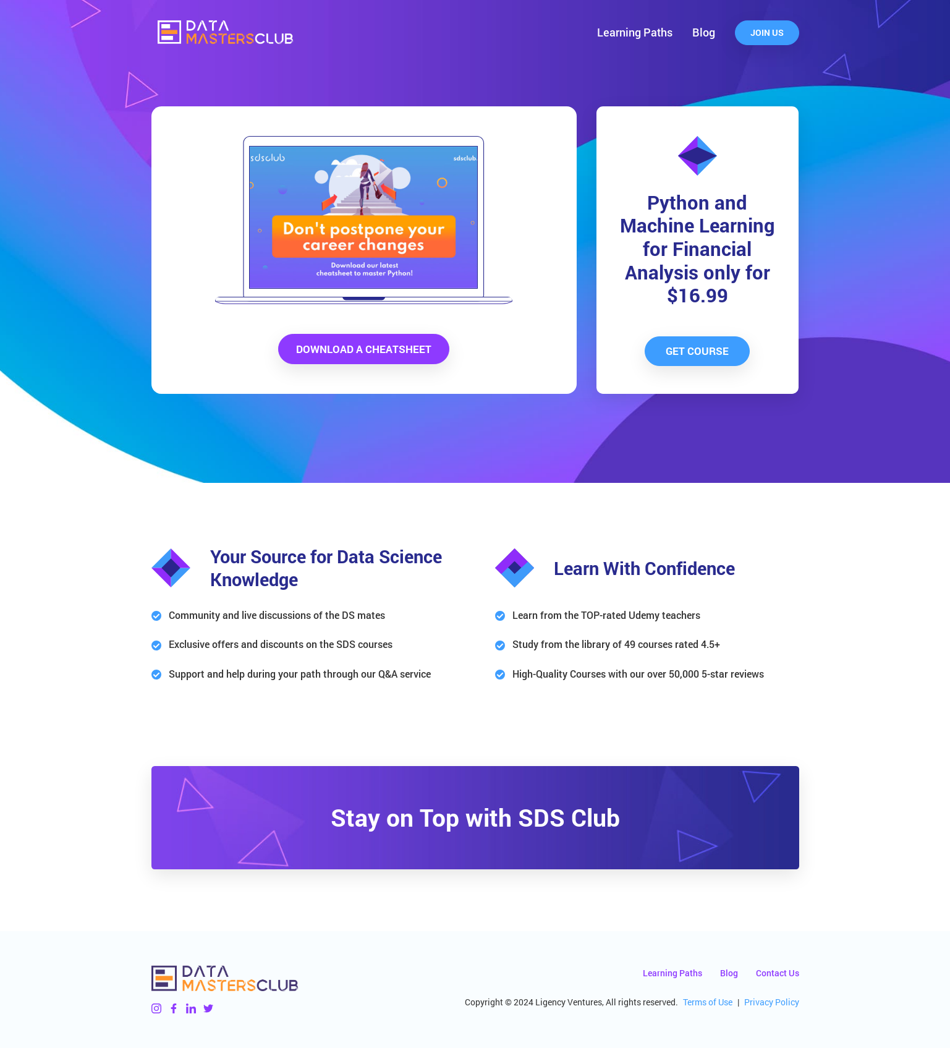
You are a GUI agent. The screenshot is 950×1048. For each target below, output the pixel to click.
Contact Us (777, 973)
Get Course (697, 351)
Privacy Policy (771, 1002)
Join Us (767, 32)
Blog (703, 32)
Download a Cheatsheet (363, 349)
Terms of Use (707, 1002)
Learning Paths (634, 32)
